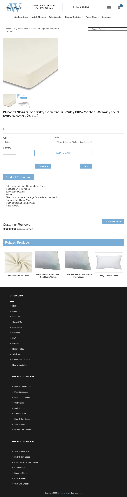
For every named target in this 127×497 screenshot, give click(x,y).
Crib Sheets (19, 403)
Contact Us (17, 322)
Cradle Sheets (20, 478)
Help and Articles (19, 365)
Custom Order (21, 17)
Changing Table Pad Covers (26, 462)
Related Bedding (73, 17)
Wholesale (16, 354)
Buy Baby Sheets (21, 29)
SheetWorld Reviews (21, 360)
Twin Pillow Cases (22, 451)
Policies (15, 343)
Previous (43, 166)
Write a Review (113, 221)
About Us (16, 311)
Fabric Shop (91, 17)
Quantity (7, 148)
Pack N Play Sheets (22, 387)
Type (5, 138)
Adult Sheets (38, 17)
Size (57, 138)
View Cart (16, 317)
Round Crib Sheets (22, 397)
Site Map (16, 333)
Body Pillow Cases (22, 457)
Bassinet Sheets (21, 473)
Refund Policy (18, 349)
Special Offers (20, 414)
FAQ (14, 338)
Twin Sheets (19, 424)
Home (8, 29)
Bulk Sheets (19, 408)
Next (86, 166)
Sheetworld (62, 493)
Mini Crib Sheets (21, 392)
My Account (17, 327)
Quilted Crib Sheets (22, 430)
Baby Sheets (55, 17)
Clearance (106, 17)
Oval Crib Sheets (21, 484)
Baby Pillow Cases (22, 419)
